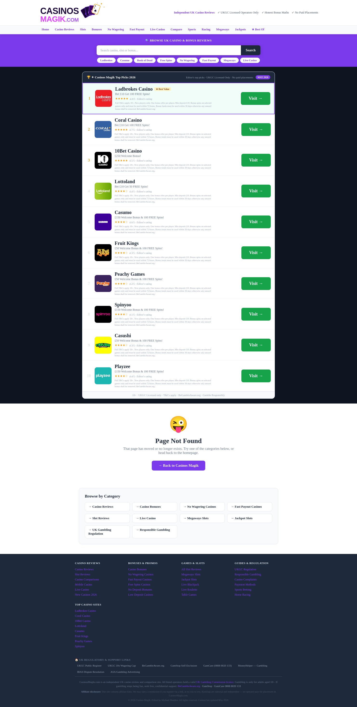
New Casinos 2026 (86, 594)
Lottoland (80, 626)
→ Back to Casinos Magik (179, 465)
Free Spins (166, 60)
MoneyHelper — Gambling (252, 665)
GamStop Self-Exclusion (184, 665)
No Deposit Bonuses (140, 589)
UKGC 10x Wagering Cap (122, 665)
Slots (83, 29)
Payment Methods (245, 584)
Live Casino (157, 29)
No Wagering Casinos (140, 574)
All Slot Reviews (191, 569)
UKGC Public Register (89, 665)
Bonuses (97, 29)
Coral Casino (82, 616)
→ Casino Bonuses (148, 506)
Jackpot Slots (189, 579)
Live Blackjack (190, 584)
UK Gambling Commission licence (214, 681)
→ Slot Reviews (98, 518)
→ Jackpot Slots (241, 518)
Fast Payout (137, 29)
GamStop (207, 686)
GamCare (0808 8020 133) (217, 665)
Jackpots (240, 29)
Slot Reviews (82, 574)
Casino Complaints (246, 579)
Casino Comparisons (87, 579)
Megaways (222, 29)
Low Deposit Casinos (140, 594)
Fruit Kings (81, 636)
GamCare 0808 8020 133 (227, 686)
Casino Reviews (64, 29)
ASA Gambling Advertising (125, 671)
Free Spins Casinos (139, 584)
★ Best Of (258, 29)
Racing (206, 29)
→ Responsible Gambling (153, 530)
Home (45, 29)
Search (251, 50)
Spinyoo (80, 646)
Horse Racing (243, 594)
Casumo (125, 60)
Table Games (189, 594)
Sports (192, 29)
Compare (176, 29)
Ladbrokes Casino (85, 611)
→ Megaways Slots (196, 518)
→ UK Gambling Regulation (99, 531)
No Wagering (116, 29)
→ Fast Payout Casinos (246, 506)
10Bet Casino (83, 621)
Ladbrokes (106, 60)
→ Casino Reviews (100, 506)
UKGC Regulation (245, 569)
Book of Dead (144, 60)
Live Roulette (189, 589)
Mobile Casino (83, 584)
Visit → (256, 98)
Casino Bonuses (137, 569)
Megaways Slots (190, 574)
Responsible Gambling (248, 574)
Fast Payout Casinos (140, 579)
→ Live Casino (146, 518)
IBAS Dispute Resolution (90, 671)
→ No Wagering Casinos (199, 506)
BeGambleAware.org (153, 665)
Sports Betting (243, 589)
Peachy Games (83, 641)
